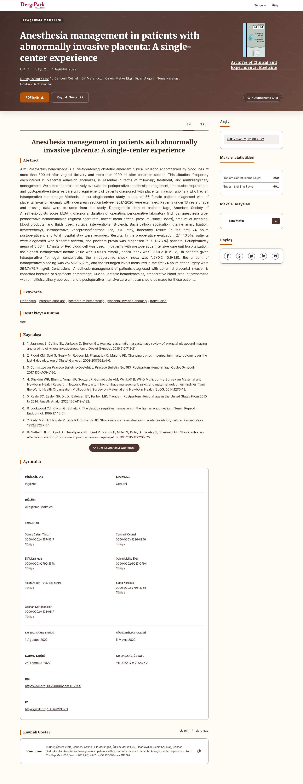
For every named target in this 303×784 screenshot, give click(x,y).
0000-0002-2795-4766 (131, 587)
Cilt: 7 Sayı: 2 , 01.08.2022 (245, 139)
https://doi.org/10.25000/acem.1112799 (53, 686)
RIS (184, 731)
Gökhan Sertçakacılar (36, 84)
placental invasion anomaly (127, 301)
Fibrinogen (28, 301)
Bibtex (202, 731)
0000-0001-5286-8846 (131, 539)
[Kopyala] (199, 751)
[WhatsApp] (239, 256)
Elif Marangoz (91, 78)
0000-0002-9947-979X (131, 563)
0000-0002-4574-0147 (39, 611)
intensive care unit (52, 301)
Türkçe (260, 5)
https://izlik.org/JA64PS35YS (46, 709)
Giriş (275, 5)
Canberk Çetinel (66, 78)
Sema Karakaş (167, 78)
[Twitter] (251, 256)
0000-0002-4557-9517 (39, 539)
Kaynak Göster (70, 97)
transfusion (158, 301)
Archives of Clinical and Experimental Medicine (254, 65)
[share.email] (275, 256)
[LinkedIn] (263, 256)
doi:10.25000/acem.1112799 (113, 755)
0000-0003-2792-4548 (40, 563)
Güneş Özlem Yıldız (34, 79)
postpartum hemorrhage (86, 301)
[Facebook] (227, 256)
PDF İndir (35, 97)
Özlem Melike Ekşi (118, 78)
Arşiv (225, 122)
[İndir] (276, 221)
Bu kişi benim (52, 582)
